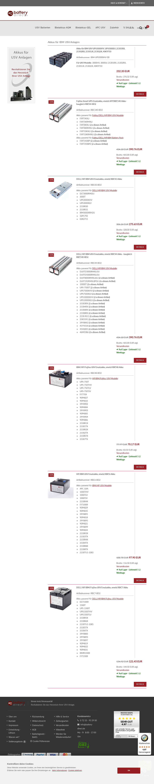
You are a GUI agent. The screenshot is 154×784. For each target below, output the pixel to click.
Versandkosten (122, 80)
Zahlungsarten (62, 721)
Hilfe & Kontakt (119, 3)
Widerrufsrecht (39, 721)
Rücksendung (38, 716)
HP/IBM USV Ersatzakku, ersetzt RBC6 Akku (95, 474)
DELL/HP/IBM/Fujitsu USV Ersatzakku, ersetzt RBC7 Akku (102, 587)
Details (140, 94)
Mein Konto (138, 3)
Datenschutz (37, 725)
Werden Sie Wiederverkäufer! (63, 735)
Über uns (13, 716)
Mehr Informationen (59, 770)
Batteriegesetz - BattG (39, 735)
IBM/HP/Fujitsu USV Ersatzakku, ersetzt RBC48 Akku (99, 367)
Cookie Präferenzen (40, 741)
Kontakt (12, 721)
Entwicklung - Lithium (15, 731)
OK (129, 770)
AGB (34, 729)
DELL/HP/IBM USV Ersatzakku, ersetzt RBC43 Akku (99, 179)
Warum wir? (14, 737)
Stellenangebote (16, 741)
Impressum (13, 725)
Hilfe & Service (62, 716)
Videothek (60, 729)
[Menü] (149, 734)
